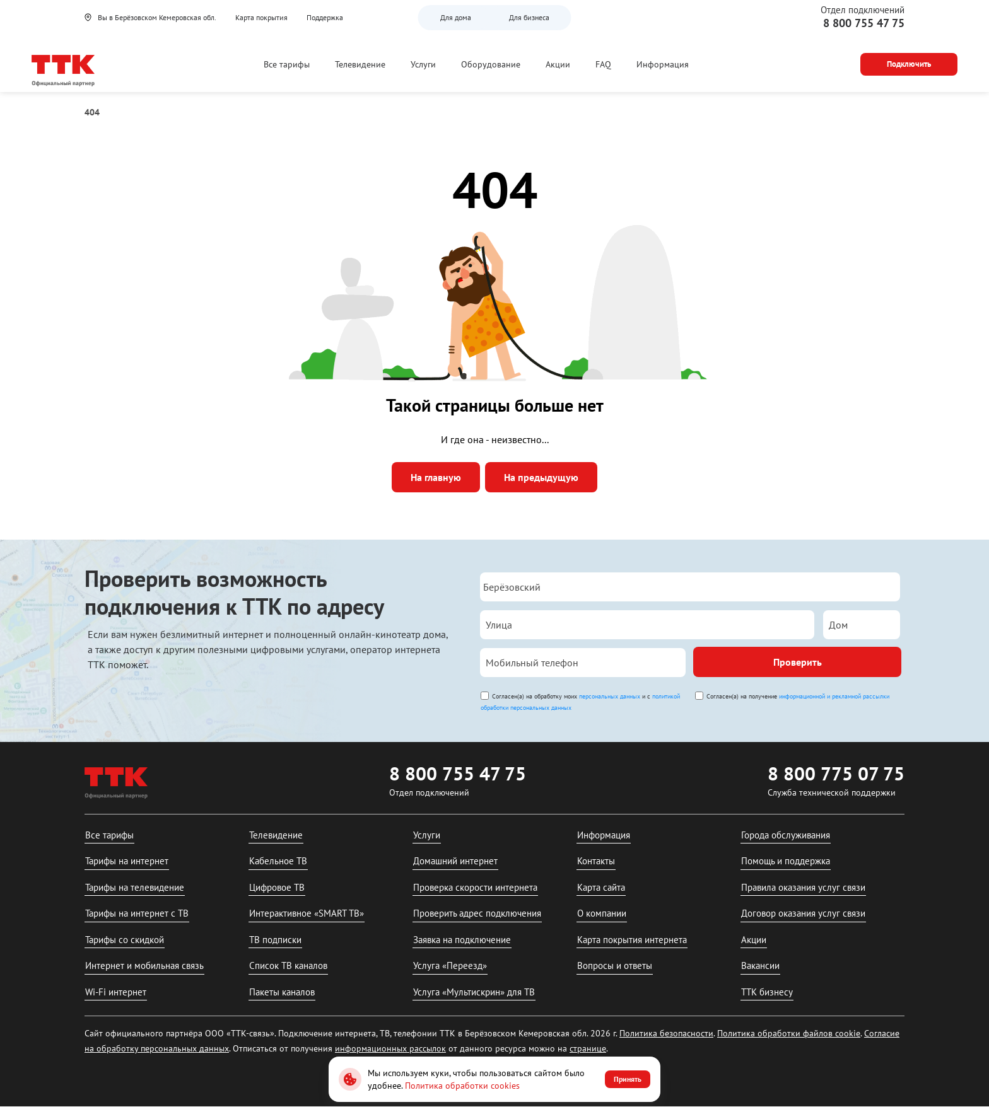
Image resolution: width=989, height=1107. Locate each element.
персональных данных (609, 696)
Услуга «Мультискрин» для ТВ (474, 992)
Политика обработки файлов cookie (788, 1033)
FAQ (603, 64)
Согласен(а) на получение (797, 696)
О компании (601, 913)
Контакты (596, 861)
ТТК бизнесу (767, 992)
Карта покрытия (261, 17)
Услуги (423, 64)
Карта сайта (601, 887)
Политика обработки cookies (462, 1085)
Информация (662, 64)
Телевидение (360, 64)
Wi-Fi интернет (115, 992)
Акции (558, 64)
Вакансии (760, 965)
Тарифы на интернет (126, 861)
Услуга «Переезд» (450, 965)
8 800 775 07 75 (836, 773)
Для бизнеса (529, 17)
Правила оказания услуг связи (803, 887)
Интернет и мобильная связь (144, 965)
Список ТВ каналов (288, 965)
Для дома (455, 17)
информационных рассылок (390, 1048)
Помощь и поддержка (785, 861)
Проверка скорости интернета (475, 887)
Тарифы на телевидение (134, 887)
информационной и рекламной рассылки (834, 696)
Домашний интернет (455, 861)
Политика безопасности (666, 1033)
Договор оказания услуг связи (803, 913)
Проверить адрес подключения (477, 913)
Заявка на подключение (462, 940)
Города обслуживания (785, 835)
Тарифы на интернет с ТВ (137, 913)
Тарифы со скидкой (124, 940)
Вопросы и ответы (614, 965)
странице (588, 1048)
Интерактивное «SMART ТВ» (306, 913)
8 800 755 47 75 (863, 23)
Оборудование (490, 64)
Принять (627, 1079)
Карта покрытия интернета (632, 940)
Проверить (797, 662)
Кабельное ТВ (278, 861)
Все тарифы (287, 64)
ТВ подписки (275, 940)
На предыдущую (541, 477)
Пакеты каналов (282, 992)
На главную (436, 477)
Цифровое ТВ (277, 887)
